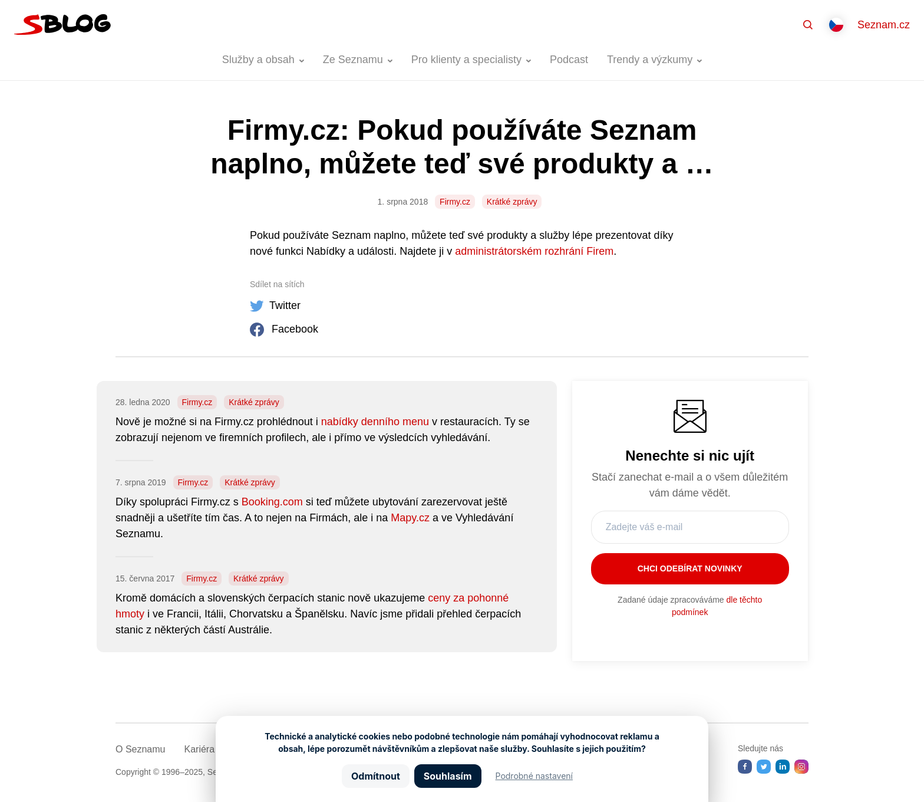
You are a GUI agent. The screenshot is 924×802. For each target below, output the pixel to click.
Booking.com (272, 502)
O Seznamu (140, 749)
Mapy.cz (410, 518)
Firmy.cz (455, 201)
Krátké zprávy (512, 201)
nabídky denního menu (375, 422)
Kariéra (199, 749)
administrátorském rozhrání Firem (534, 251)
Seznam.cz (883, 25)
